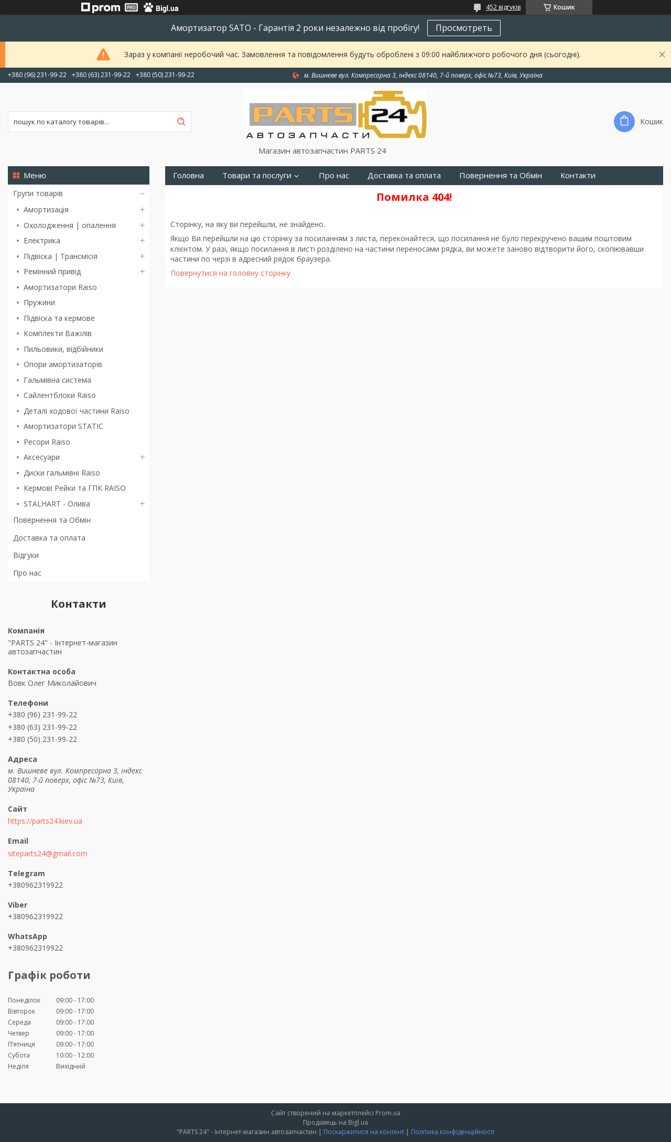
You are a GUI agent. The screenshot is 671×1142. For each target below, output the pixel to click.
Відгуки (26, 555)
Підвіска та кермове (59, 318)
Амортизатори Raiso (60, 287)
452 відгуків (503, 7)
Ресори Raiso (47, 442)
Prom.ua (388, 1112)
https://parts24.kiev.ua (45, 821)
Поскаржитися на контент (363, 1131)
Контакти (578, 175)
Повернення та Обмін (52, 520)
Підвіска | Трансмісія (61, 256)
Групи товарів (38, 193)
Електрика (42, 240)
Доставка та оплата (49, 538)
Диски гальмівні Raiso (62, 473)
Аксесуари (42, 457)
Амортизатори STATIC (63, 426)
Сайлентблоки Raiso (60, 395)
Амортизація (46, 209)
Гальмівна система (57, 380)
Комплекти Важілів (58, 333)
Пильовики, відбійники (63, 349)
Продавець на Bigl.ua (335, 1122)
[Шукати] (180, 121)
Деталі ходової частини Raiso (76, 411)
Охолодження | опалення (70, 225)
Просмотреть (464, 28)
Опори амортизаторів (63, 364)
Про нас (27, 573)
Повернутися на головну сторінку (230, 273)
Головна (188, 175)
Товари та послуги (256, 175)
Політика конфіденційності (452, 1131)
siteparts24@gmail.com (48, 853)
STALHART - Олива (57, 504)
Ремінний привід (52, 271)
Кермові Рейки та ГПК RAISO (75, 488)
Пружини (39, 302)
